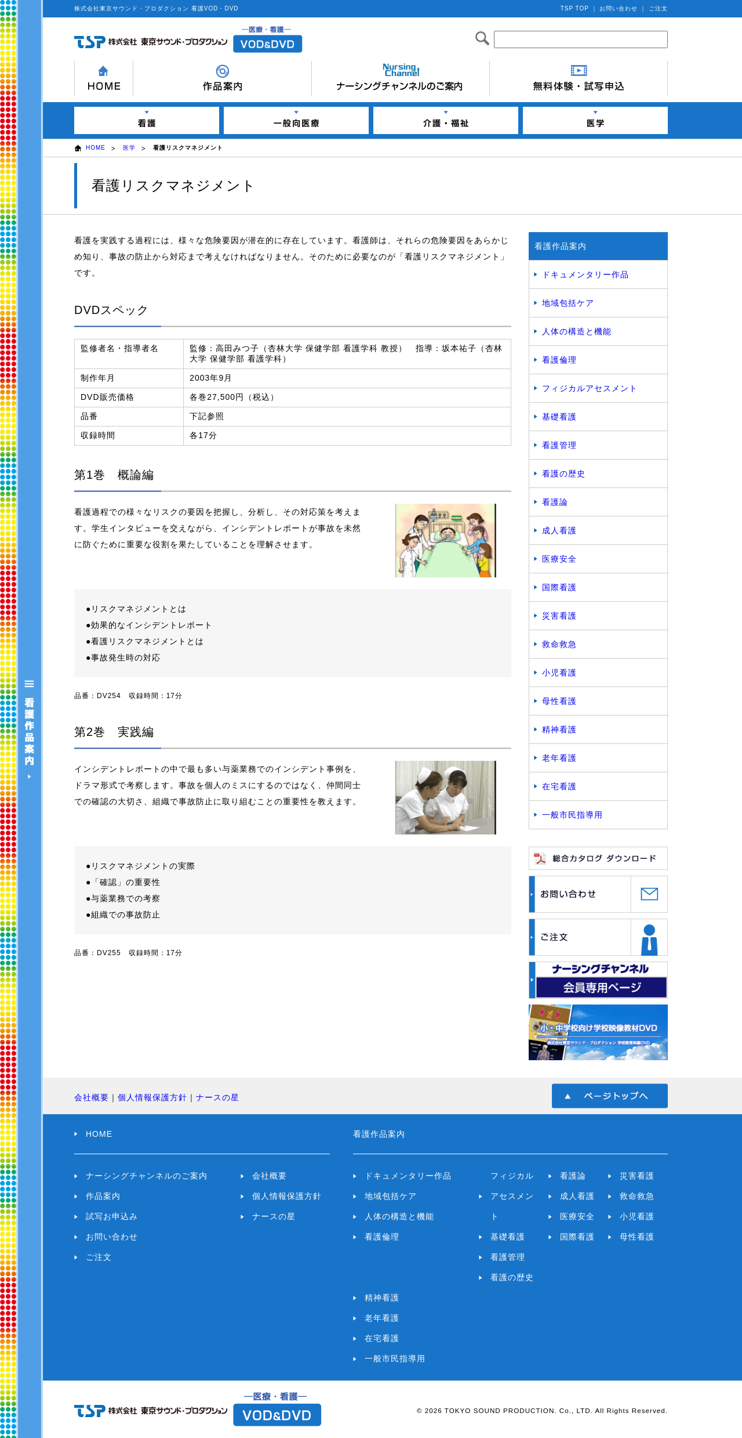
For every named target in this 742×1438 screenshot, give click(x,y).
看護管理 (559, 445)
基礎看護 (559, 416)
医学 (129, 147)
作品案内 (103, 1196)
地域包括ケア (568, 303)
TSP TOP (575, 8)
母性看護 (559, 701)
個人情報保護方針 (152, 1097)
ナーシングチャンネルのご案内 (147, 1175)
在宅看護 (559, 786)
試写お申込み (112, 1216)
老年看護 (559, 758)
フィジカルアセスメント (590, 388)
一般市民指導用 (572, 814)
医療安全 (559, 558)
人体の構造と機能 (577, 331)
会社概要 (91, 1097)
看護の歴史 (563, 473)
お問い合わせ (618, 8)
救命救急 (559, 644)
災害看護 (559, 615)
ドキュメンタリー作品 (585, 274)
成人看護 (559, 530)
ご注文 (658, 8)
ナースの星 (217, 1097)
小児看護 (559, 672)
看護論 (555, 502)
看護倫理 (559, 359)
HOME (96, 147)
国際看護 (559, 587)
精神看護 (559, 729)
